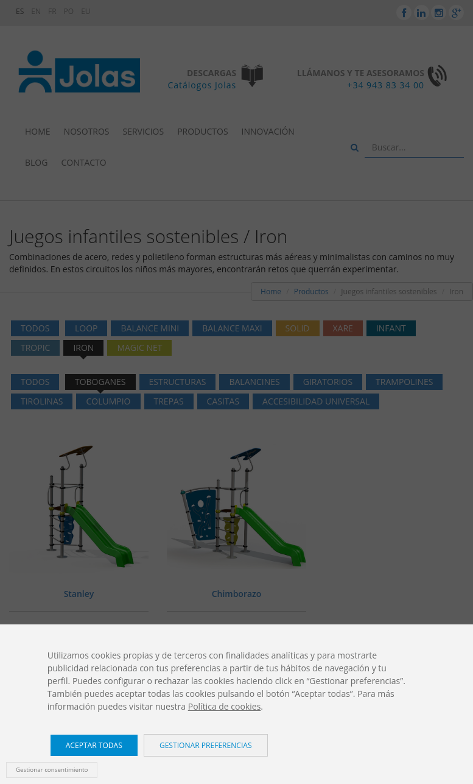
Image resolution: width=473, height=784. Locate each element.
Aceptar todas (94, 745)
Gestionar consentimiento (52, 770)
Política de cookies (224, 706)
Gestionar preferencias (205, 745)
